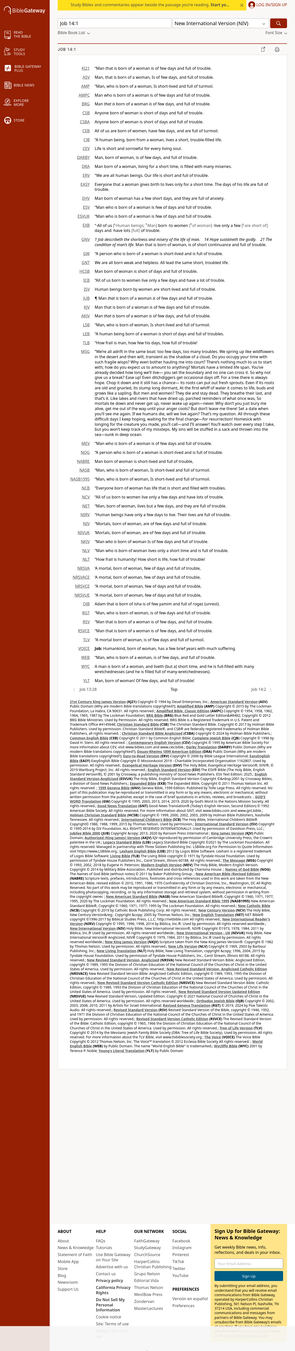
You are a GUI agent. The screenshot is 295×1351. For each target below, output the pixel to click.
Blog (62, 1275)
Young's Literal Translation (122, 1050)
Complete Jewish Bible (211, 738)
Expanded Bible (143, 783)
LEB (86, 334)
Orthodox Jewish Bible (215, 1000)
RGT (86, 613)
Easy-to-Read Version (141, 756)
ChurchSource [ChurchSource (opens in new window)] (147, 1254)
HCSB (85, 271)
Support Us (68, 1289)
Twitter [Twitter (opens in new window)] (178, 1268)
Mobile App (68, 1261)
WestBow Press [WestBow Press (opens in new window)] (148, 1294)
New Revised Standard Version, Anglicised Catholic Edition (217, 969)
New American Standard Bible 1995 (199, 901)
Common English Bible (89, 738)
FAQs (100, 1241)
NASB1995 (80, 479)
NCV (86, 497)
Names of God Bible (242, 869)
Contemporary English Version (154, 742)
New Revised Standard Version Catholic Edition (137, 982)
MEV (86, 443)
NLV (86, 550)
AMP (85, 86)
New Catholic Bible (254, 905)
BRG (86, 104)
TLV (86, 639)
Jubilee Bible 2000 (85, 833)
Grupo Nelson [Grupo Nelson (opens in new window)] (147, 1274)
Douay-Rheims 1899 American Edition (169, 751)
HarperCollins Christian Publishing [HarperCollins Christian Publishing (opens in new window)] (152, 1264)
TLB (86, 343)
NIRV (85, 514)
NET (86, 506)
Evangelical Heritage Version (147, 765)
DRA (86, 166)
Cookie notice (108, 1317)
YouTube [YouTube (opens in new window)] (180, 1275)
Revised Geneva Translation (187, 1005)
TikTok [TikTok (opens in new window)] (178, 1261)
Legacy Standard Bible (122, 842)
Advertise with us (112, 1267)
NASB (84, 470)
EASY (85, 184)
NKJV (85, 541)
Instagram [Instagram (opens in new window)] (182, 1247)
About (63, 1241)
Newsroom (68, 1282)
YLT (86, 680)
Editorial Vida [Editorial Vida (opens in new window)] (146, 1280)
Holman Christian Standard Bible (98, 815)
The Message (234, 860)
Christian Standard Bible (138, 724)
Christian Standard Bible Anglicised (152, 733)
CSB (86, 113)
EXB (86, 225)
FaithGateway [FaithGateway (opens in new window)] (147, 1241)
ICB (86, 280)
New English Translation (213, 914)
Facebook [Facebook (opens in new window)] (181, 1241)
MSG (85, 351)
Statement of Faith (75, 1254)
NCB (86, 488)
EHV (86, 198)
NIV (86, 523)
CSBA (85, 122)
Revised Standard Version (136, 1009)
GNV (86, 239)
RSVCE (84, 631)
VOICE (84, 648)
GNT (86, 262)
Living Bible (120, 855)
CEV (86, 148)
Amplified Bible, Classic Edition (182, 711)
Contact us (106, 1274)
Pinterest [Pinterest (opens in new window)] (180, 1254)
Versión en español (190, 1298)
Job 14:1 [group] (67, 49)
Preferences (183, 1305)
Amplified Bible (190, 706)
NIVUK (84, 532)
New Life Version (182, 946)
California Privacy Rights (113, 1290)
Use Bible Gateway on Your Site (113, 1257)
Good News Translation (117, 805)
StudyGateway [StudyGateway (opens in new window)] (147, 1247)
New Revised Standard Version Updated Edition (219, 991)
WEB (85, 657)
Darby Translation (201, 747)
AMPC (84, 95)
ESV (86, 207)
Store (63, 1268)
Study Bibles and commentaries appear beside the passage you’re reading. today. (166, 4)
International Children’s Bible (146, 819)
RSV (86, 622)
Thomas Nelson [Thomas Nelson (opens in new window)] (148, 1287)
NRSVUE (82, 595)
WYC (85, 666)
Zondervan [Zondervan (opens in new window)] (144, 1301)
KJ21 (86, 68)
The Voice (213, 1037)
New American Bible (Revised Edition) (228, 873)
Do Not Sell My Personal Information (110, 1305)
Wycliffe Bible (226, 1046)
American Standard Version (234, 701)
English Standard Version (169, 769)
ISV (87, 289)
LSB (86, 325)
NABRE (83, 461)
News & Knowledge (76, 1247)
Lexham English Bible (138, 851)
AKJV (85, 316)
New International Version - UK (203, 932)
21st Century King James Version (98, 701)
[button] (266, 5)
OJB (86, 604)
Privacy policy (109, 1280)
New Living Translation (116, 950)
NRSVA (83, 568)
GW (86, 253)
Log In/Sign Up (271, 4)
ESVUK (84, 216)
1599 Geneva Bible (113, 787)
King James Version (227, 833)
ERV (86, 175)
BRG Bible (154, 715)
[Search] (278, 23)
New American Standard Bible (131, 896)
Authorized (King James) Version (112, 837)
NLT (86, 559)
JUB (86, 298)
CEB (86, 131)
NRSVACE (81, 577)
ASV (86, 77)
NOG (85, 452)
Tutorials (104, 1247)
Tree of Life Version (236, 1028)
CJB (87, 139)
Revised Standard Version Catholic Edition (172, 1018)
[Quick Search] (114, 23)
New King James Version (126, 941)
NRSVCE (82, 586)
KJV (87, 307)
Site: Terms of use (112, 1324)
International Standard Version (222, 824)
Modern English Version (161, 864)
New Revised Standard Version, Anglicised (123, 960)
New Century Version (216, 910)
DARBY (83, 157)
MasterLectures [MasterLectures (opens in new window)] (148, 1308)
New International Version (93, 928)
